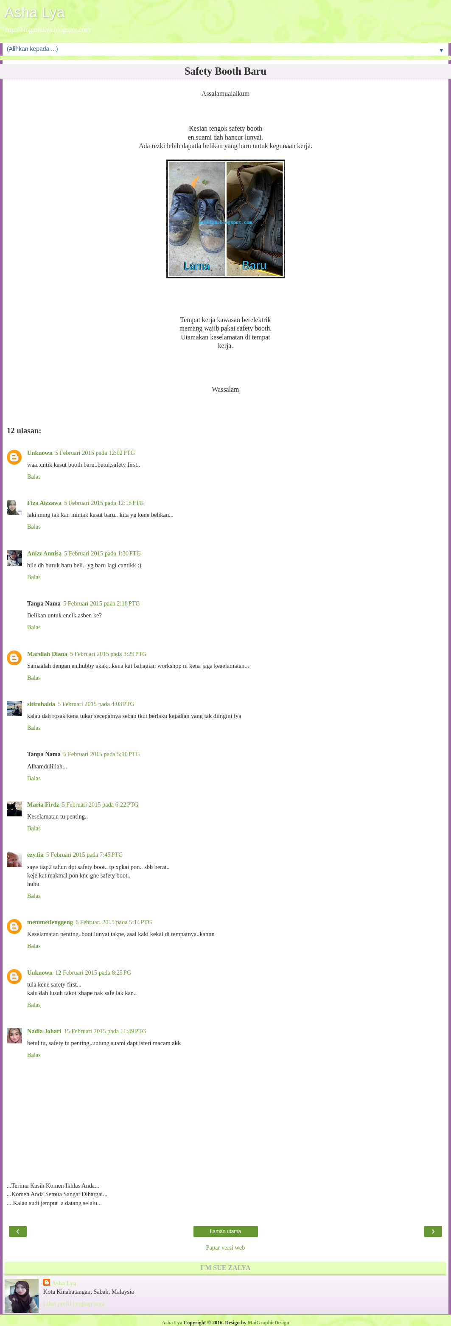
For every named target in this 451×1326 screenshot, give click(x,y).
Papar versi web (225, 1247)
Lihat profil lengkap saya (73, 1303)
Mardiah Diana (47, 653)
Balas (34, 476)
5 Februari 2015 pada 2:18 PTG (101, 603)
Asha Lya (34, 12)
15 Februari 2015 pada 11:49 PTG (105, 1031)
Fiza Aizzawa (44, 502)
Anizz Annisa (44, 553)
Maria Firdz (43, 804)
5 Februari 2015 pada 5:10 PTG (101, 754)
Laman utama (225, 1231)
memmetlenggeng (50, 922)
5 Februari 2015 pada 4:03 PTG (96, 704)
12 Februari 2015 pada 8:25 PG (93, 972)
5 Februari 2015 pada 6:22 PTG (100, 804)
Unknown (40, 452)
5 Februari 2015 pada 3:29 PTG (108, 653)
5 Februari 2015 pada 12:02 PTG (95, 452)
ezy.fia (35, 854)
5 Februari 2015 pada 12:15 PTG (104, 502)
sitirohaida (41, 704)
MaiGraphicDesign (268, 1323)
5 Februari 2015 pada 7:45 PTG (84, 854)
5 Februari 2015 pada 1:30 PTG (102, 553)
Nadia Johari (44, 1031)
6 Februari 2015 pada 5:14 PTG (114, 922)
